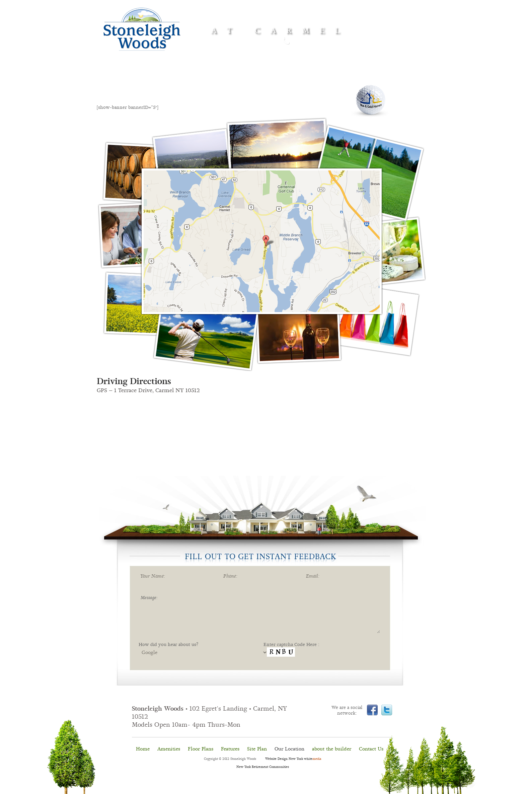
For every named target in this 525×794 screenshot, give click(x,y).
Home (134, 74)
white (312, 759)
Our (351, 75)
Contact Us (371, 749)
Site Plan (257, 749)
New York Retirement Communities (262, 767)
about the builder (331, 749)
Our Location (289, 749)
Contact (390, 75)
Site (306, 75)
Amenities (179, 74)
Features (260, 75)
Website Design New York (284, 759)
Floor (222, 75)
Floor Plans (200, 749)
